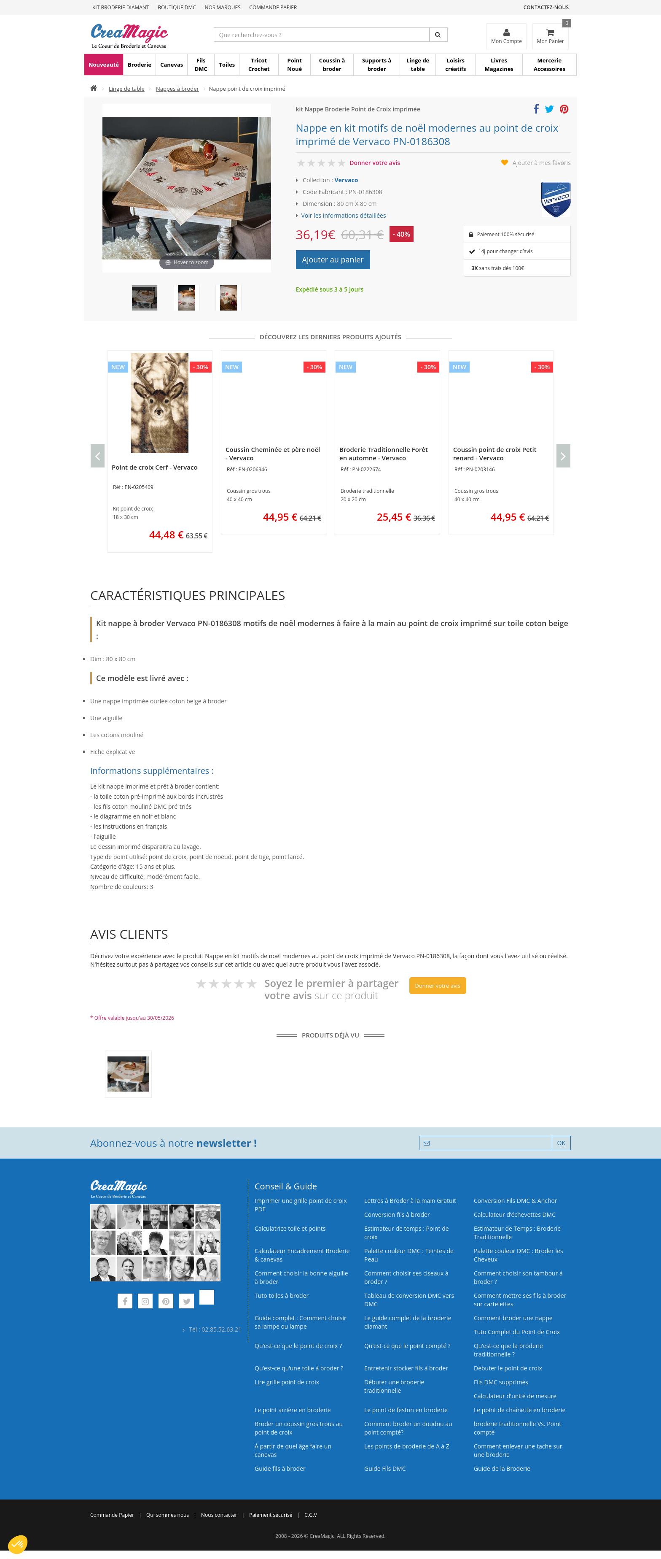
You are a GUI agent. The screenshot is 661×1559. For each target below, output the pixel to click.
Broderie (139, 64)
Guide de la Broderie (502, 1468)
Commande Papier (273, 7)
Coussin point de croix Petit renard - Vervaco (495, 453)
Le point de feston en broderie (406, 1410)
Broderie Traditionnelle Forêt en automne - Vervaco (383, 453)
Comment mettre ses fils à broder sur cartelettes (520, 1300)
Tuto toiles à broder (282, 1296)
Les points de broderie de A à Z (406, 1446)
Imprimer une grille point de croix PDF (301, 1205)
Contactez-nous (546, 7)
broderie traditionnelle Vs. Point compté (517, 1428)
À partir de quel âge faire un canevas (293, 1450)
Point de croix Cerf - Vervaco (155, 467)
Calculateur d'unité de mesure (515, 1396)
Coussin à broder (332, 65)
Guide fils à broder (280, 1468)
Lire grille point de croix (287, 1382)
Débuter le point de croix (508, 1368)
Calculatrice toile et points (290, 1228)
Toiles (227, 64)
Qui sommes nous (167, 1514)
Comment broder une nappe (513, 1318)
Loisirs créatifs (455, 65)
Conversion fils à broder (397, 1214)
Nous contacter (219, 1514)
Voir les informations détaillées (343, 215)
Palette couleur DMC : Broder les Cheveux (518, 1255)
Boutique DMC (177, 7)
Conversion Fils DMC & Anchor (515, 1201)
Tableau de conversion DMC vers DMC (409, 1300)
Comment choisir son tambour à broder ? (518, 1277)
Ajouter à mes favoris (542, 163)
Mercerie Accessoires (549, 65)
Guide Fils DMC (385, 1468)
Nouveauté (104, 64)
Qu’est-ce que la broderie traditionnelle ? (508, 1350)
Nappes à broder (177, 88)
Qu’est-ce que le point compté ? (407, 1346)
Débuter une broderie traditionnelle (394, 1386)
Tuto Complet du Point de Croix (517, 1332)
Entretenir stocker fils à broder (406, 1368)
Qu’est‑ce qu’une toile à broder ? (299, 1368)
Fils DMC (201, 65)
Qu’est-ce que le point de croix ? (298, 1346)
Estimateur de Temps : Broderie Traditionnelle (517, 1232)
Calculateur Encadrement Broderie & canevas (302, 1255)
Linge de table (417, 65)
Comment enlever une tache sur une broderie (518, 1450)
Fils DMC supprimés (501, 1382)
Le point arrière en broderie (293, 1410)
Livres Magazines (499, 65)
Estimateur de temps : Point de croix (406, 1232)
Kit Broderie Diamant (120, 7)
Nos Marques (223, 7)
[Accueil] (93, 88)
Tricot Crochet (259, 65)
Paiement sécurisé (270, 1514)
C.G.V (310, 1514)
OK (561, 1143)
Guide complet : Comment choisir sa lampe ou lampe (301, 1322)
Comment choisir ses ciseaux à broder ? (406, 1277)
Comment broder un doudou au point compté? (408, 1428)
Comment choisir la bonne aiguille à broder (301, 1277)
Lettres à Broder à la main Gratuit (410, 1201)
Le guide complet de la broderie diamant (407, 1322)
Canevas (171, 64)
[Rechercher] (439, 34)
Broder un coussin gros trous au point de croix (299, 1428)
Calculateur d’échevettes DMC (515, 1214)
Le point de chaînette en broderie (519, 1410)
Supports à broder (376, 65)
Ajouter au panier (333, 259)
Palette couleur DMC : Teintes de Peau (409, 1255)
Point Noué (294, 65)
